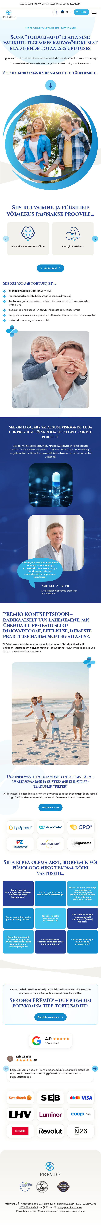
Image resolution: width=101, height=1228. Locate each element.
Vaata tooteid (48, 268)
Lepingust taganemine (72, 1211)
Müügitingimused (47, 1211)
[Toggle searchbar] (55, 12)
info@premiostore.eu (70, 1207)
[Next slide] (95, 239)
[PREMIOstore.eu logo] (9, 14)
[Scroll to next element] (50, 85)
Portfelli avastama (48, 1017)
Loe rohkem (48, 807)
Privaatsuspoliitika (26, 1211)
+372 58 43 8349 (28, 1207)
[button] (66, 12)
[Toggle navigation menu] (94, 12)
